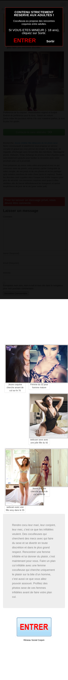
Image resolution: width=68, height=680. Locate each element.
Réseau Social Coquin (34, 640)
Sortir (50, 41)
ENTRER (25, 40)
